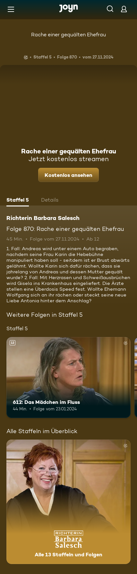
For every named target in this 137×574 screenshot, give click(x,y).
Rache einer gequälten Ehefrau (68, 35)
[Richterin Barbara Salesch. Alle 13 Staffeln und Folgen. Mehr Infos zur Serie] (68, 502)
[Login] (123, 8)
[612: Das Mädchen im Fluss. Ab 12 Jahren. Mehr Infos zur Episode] (68, 377)
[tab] (17, 200)
